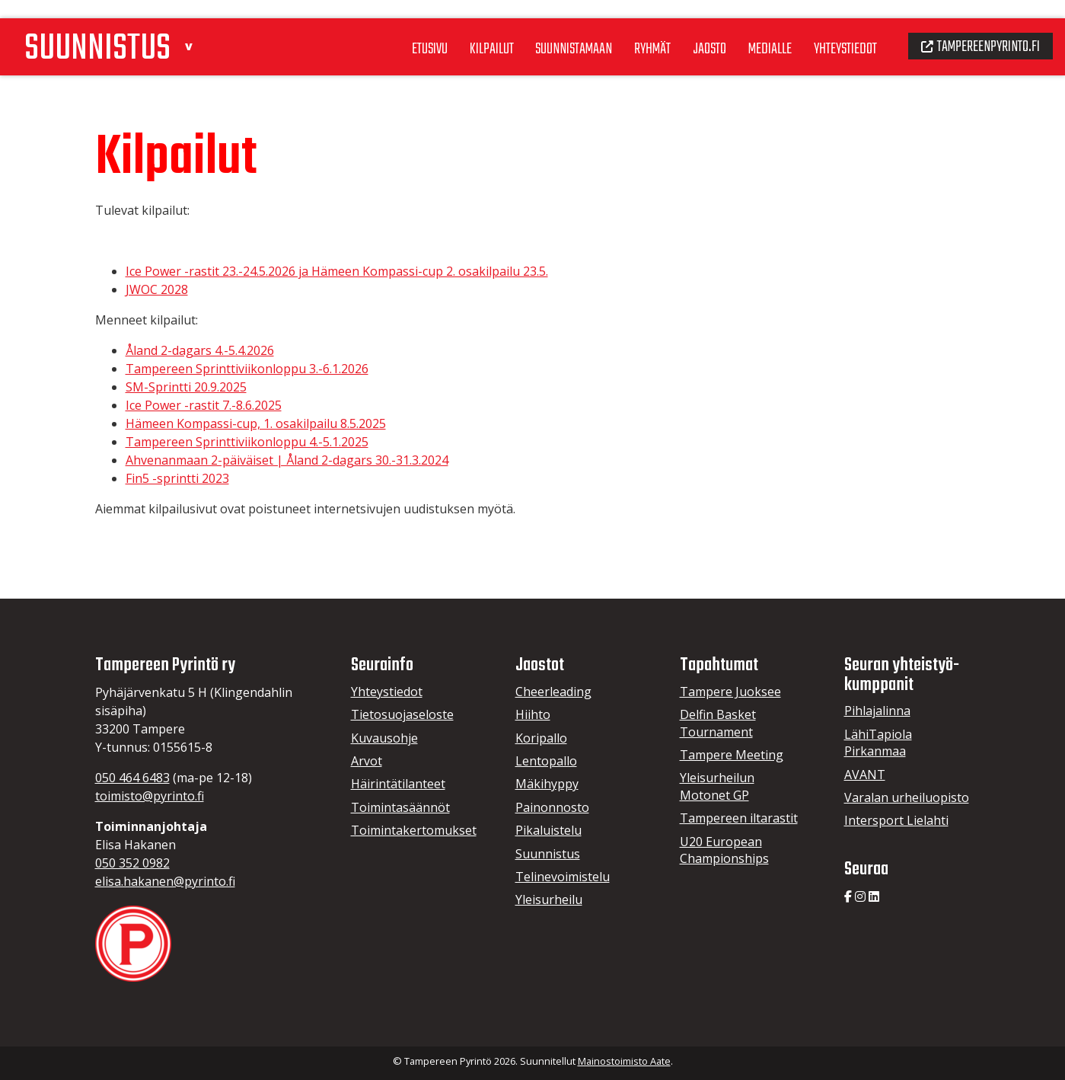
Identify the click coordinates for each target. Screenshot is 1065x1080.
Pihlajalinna (877, 710)
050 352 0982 (132, 863)
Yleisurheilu (548, 899)
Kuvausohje (384, 738)
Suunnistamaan (552, 30)
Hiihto (532, 714)
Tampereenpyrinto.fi (977, 27)
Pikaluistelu (548, 830)
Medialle (756, 30)
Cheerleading (553, 691)
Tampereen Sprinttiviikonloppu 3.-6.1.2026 (247, 368)
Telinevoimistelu (562, 876)
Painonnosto (552, 807)
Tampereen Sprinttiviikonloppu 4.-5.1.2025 (247, 441)
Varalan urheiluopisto (906, 797)
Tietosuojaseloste (402, 714)
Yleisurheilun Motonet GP (717, 786)
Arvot (366, 760)
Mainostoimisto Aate (624, 1061)
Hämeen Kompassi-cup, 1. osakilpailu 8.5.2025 (256, 423)
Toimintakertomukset (414, 830)
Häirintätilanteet (398, 783)
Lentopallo (546, 760)
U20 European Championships (724, 850)
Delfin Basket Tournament (718, 723)
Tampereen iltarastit (739, 818)
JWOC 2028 (157, 289)
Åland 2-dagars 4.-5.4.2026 (200, 350)
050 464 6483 (132, 777)
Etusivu (402, 30)
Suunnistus (547, 853)
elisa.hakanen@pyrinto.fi (165, 881)
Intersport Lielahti (896, 820)
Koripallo (541, 738)
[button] (200, 25)
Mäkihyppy (547, 783)
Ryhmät (634, 30)
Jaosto (694, 30)
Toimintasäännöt (400, 807)
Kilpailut (467, 30)
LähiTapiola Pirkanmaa (878, 742)
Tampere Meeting (731, 754)
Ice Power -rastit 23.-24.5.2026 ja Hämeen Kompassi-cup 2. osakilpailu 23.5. (337, 271)
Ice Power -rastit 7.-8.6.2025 (204, 405)
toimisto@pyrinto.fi (149, 796)
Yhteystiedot (835, 30)
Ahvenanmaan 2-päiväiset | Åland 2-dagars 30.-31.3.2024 (287, 460)
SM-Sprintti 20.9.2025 (186, 387)
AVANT (864, 774)
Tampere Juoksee (730, 691)
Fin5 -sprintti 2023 (177, 478)
